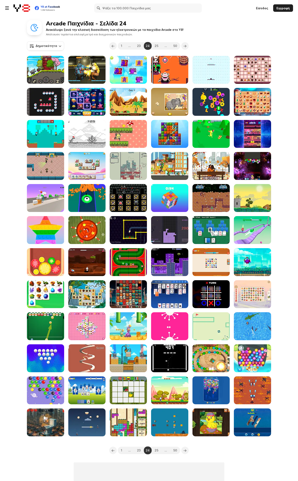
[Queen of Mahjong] (252, 102)
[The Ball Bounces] (45, 198)
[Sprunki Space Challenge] (87, 262)
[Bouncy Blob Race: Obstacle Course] (252, 230)
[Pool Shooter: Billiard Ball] (45, 326)
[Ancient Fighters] (87, 70)
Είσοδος (262, 8)
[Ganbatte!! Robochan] (169, 262)
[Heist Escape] (45, 166)
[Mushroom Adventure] (128, 134)
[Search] (98, 8)
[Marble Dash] (211, 358)
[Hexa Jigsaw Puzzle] (252, 422)
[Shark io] (252, 326)
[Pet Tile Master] (87, 166)
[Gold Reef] (87, 102)
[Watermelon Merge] (45, 262)
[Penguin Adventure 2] (169, 390)
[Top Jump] (211, 70)
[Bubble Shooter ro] (45, 390)
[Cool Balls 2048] (252, 166)
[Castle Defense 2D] (252, 198)
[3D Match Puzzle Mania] (211, 102)
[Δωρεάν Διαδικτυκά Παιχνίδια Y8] (21, 8)
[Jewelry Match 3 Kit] (252, 358)
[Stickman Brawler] (211, 134)
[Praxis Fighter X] (252, 390)
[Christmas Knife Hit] (87, 230)
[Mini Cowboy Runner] (128, 102)
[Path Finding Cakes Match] (252, 70)
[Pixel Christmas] (128, 422)
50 (175, 46)
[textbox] (45, 46)
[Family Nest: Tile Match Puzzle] (211, 262)
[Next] (185, 46)
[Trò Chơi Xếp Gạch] (169, 230)
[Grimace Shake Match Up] (128, 70)
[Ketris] (128, 166)
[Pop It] (45, 230)
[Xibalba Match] (128, 294)
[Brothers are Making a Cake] (45, 134)
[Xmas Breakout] (45, 102)
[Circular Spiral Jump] (87, 358)
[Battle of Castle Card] (128, 198)
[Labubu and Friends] (128, 326)
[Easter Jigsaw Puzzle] (211, 422)
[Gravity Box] (211, 326)
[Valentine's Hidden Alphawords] (211, 166)
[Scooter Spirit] (169, 166)
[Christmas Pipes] (128, 262)
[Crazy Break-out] (45, 358)
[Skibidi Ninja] (45, 422)
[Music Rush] (252, 134)
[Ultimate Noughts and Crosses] (211, 294)
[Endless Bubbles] (211, 390)
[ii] (169, 326)
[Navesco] (211, 198)
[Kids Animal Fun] (169, 102)
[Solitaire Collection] (169, 294)
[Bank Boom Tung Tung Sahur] (128, 358)
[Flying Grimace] (252, 262)
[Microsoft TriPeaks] (211, 230)
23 (139, 46)
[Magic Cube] (169, 198)
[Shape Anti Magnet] (87, 198)
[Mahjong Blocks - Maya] (87, 294)
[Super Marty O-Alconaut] (169, 422)
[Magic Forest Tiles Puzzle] (45, 294)
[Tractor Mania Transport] (45, 70)
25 (157, 46)
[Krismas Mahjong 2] (252, 294)
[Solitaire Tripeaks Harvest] (87, 390)
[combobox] (45, 45)
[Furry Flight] (87, 422)
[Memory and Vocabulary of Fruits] (128, 390)
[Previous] (113, 46)
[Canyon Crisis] (169, 70)
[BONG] (169, 358)
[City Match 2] (169, 134)
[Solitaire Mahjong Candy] (87, 326)
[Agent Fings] (128, 230)
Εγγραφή (283, 8)
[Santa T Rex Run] (87, 134)
